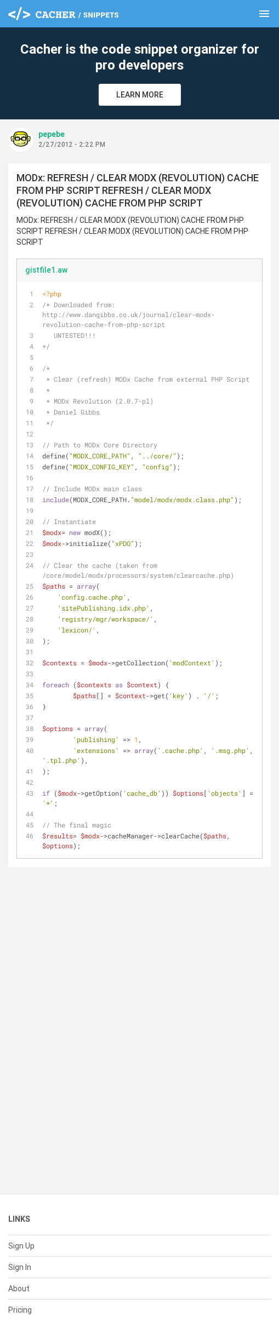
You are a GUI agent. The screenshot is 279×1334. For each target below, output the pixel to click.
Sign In (19, 1267)
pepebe (51, 134)
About (19, 1288)
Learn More (139, 95)
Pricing (20, 1310)
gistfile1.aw (46, 270)
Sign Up (21, 1246)
